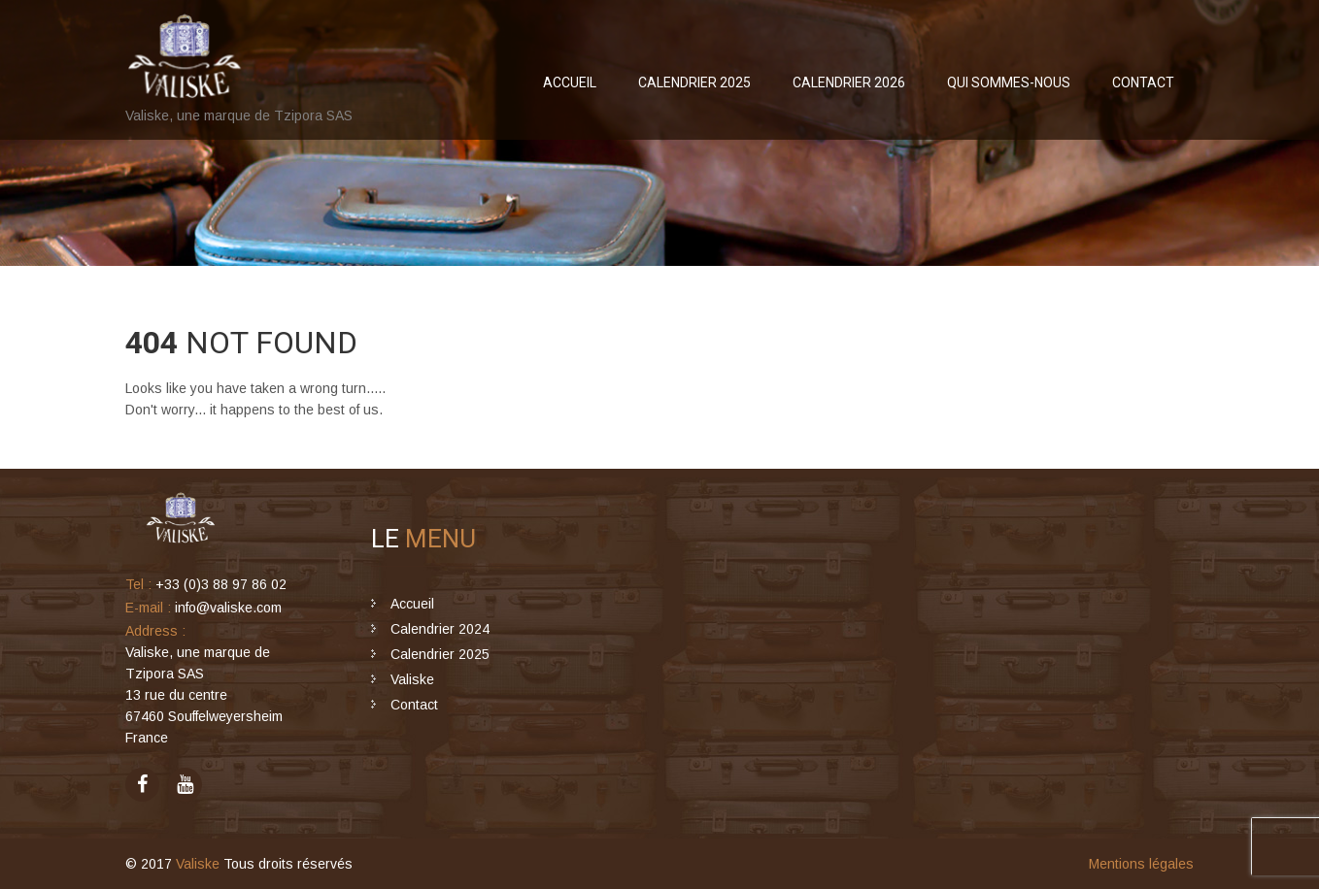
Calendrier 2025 (694, 82)
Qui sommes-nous (1008, 82)
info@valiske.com (228, 607)
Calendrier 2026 (849, 82)
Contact (1143, 82)
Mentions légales (1141, 864)
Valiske (412, 679)
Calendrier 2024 (440, 629)
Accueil (569, 82)
